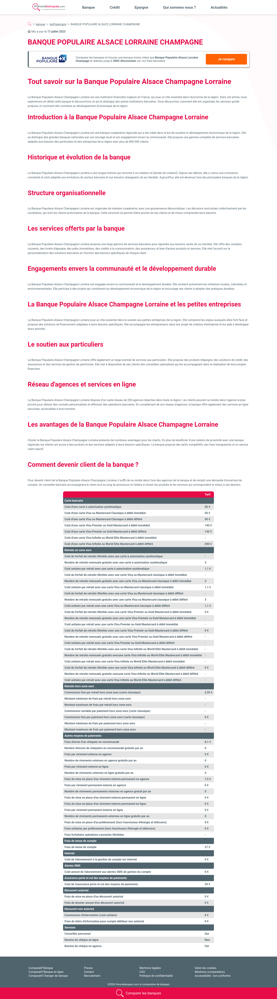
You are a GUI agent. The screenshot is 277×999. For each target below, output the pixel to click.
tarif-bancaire (58, 24)
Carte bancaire (73, 500)
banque (40, 24)
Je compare (226, 59)
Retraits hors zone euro (79, 686)
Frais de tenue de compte (80, 841)
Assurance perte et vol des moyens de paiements (95, 878)
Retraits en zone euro (78, 550)
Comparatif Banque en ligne (46, 972)
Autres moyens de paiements (82, 735)
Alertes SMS (72, 865)
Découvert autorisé (76, 890)
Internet (69, 853)
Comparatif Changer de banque (48, 975)
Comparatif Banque (41, 968)
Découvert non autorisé (79, 909)
